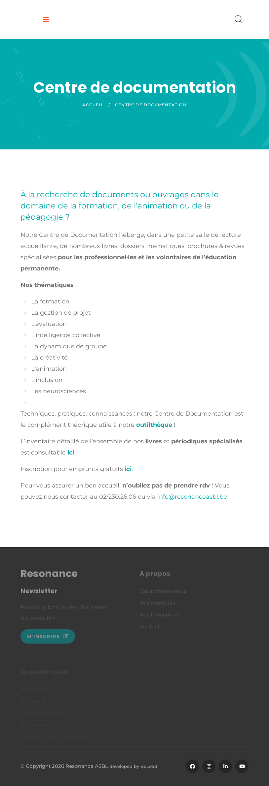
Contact (149, 628)
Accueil (92, 104)
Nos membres (157, 604)
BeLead (148, 766)
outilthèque (154, 424)
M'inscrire (47, 638)
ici (70, 452)
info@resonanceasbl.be (192, 496)
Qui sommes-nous (162, 592)
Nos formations (158, 616)
